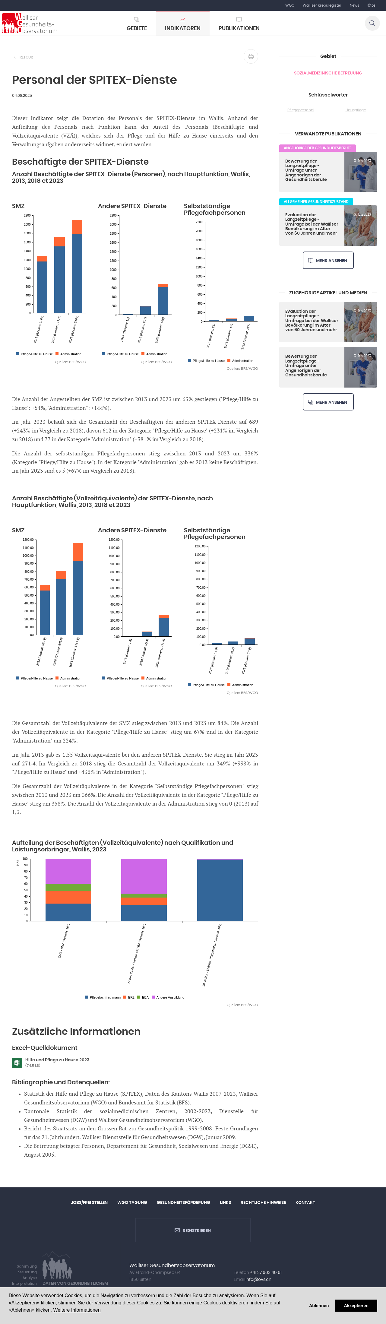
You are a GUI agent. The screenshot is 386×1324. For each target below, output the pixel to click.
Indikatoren (183, 28)
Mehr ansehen (331, 261)
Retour (26, 57)
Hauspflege (356, 110)
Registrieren (197, 1231)
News (354, 5)
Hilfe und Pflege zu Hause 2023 (73, 1063)
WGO (289, 5)
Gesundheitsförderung (183, 1203)
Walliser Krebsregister (322, 5)
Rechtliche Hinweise (263, 1203)
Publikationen (239, 28)
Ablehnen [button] (319, 1305)
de (373, 5)
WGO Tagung (132, 1203)
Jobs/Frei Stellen (89, 1203)
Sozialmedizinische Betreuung (328, 73)
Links (225, 1203)
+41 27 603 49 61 (266, 1273)
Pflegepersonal (300, 110)
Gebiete (137, 28)
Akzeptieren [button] (356, 1305)
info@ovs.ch (258, 1280)
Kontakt (305, 1203)
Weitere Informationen (76, 1310)
